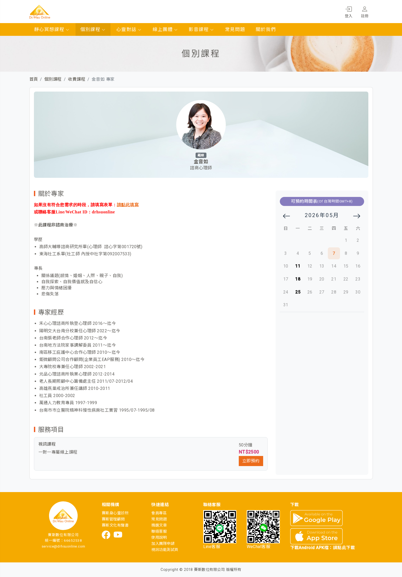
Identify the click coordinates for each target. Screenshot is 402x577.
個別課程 (93, 29)
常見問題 (235, 29)
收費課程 (76, 79)
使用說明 (159, 537)
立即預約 (251, 460)
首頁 (33, 79)
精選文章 (159, 525)
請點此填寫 (128, 205)
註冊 (365, 11)
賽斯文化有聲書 (115, 525)
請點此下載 (344, 547)
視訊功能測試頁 (164, 550)
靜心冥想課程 (52, 29)
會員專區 (159, 513)
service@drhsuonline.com (63, 546)
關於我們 (266, 29)
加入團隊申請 (162, 543)
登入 (348, 11)
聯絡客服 (159, 531)
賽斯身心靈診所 (115, 513)
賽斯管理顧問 (113, 519)
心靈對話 (129, 29)
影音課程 (201, 29)
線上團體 (165, 29)
